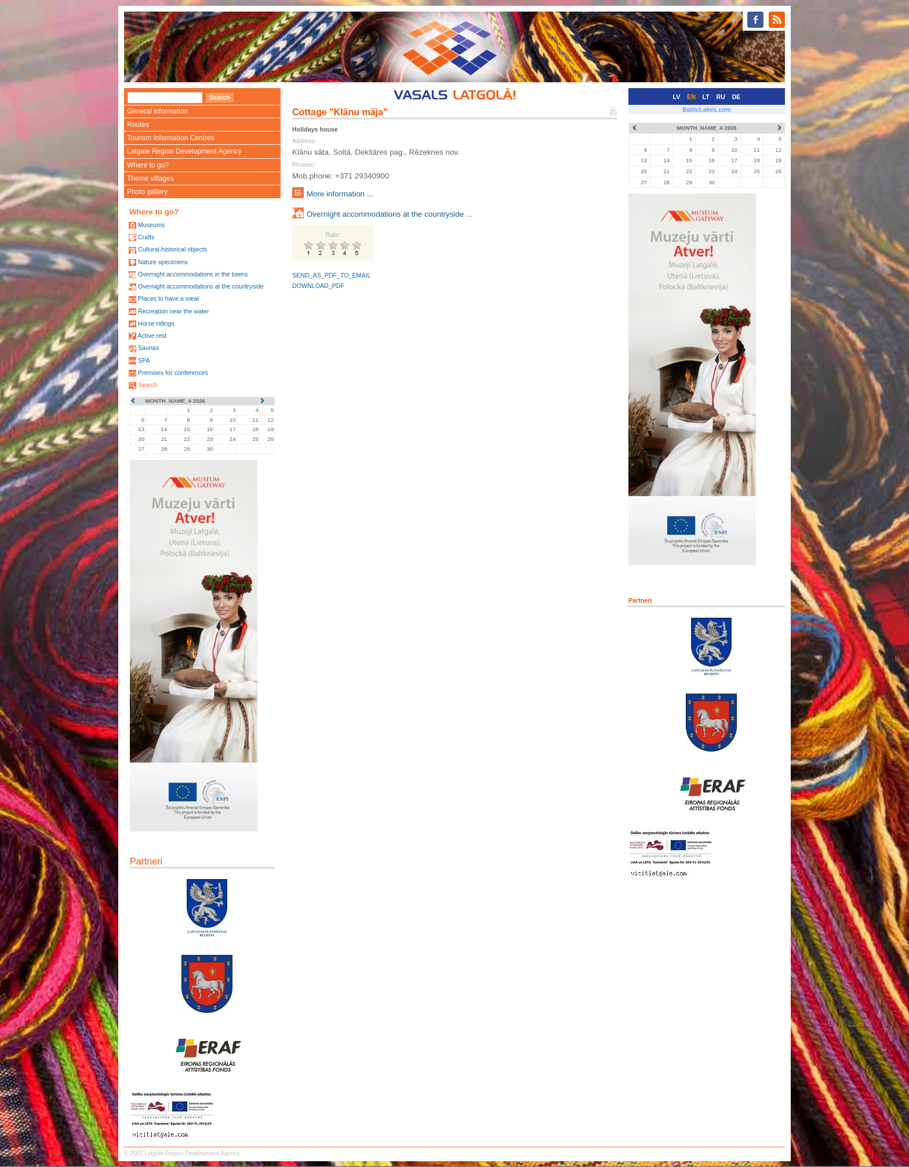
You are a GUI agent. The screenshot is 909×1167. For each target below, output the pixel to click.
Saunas (148, 347)
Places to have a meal (168, 298)
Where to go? (148, 165)
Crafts (146, 237)
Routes (138, 125)
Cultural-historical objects (172, 249)
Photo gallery (147, 192)
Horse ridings (156, 323)
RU (721, 96)
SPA (144, 360)
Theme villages (150, 178)
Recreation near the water (173, 311)
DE (736, 96)
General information (157, 111)
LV (677, 96)
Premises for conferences (173, 372)
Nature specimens (163, 261)
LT (706, 96)
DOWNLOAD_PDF (318, 285)
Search (148, 384)
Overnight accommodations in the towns (193, 274)
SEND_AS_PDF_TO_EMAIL (331, 275)
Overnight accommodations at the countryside (201, 286)
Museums (151, 224)
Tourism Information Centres (170, 138)
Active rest (151, 335)
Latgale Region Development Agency (184, 151)
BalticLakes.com (706, 109)
